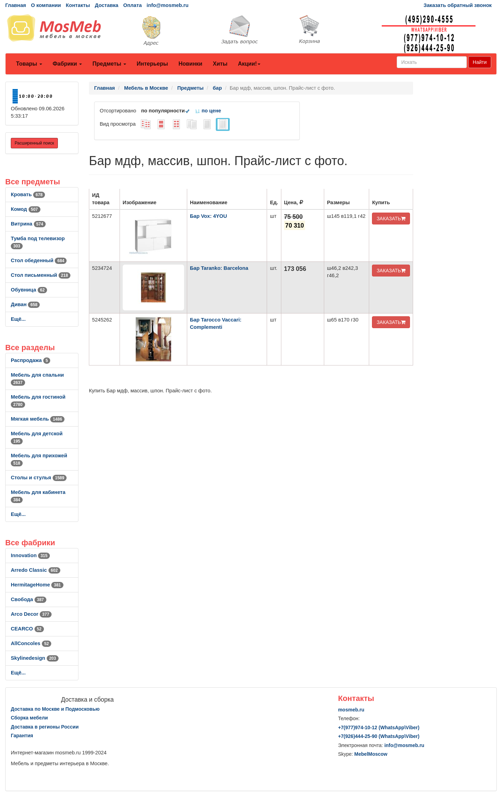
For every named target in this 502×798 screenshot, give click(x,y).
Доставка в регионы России (45, 727)
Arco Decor (31, 614)
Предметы (109, 64)
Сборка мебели (29, 718)
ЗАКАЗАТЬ (390, 218)
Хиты (220, 64)
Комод (25, 209)
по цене (208, 110)
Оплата (132, 5)
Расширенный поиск (34, 143)
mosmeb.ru (351, 709)
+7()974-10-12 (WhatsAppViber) (379, 727)
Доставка (106, 5)
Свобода (28, 599)
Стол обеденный (39, 260)
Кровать (28, 194)
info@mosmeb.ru (168, 5)
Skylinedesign (35, 658)
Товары (29, 64)
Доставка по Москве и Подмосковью (55, 709)
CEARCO (27, 628)
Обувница (29, 290)
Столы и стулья (39, 477)
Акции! (249, 64)
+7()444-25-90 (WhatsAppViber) (379, 736)
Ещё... (18, 319)
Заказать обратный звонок (458, 5)
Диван (25, 304)
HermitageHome (37, 585)
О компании (46, 5)
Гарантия (22, 735)
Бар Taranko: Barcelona (219, 268)
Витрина (28, 224)
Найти (480, 62)
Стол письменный (40, 275)
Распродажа (30, 360)
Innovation (30, 555)
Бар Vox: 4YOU (208, 216)
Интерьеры (152, 64)
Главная (15, 5)
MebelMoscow (370, 754)
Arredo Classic (35, 570)
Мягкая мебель (37, 419)
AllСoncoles (31, 643)
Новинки (190, 64)
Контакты (78, 5)
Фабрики (67, 64)
